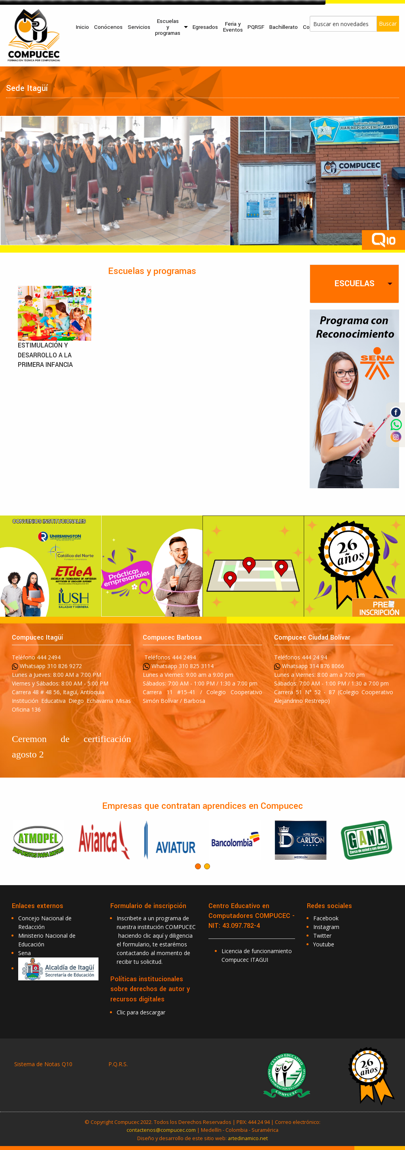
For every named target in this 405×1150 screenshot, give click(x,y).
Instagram (326, 927)
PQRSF (256, 27)
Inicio (82, 27)
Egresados (205, 27)
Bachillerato (283, 27)
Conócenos (108, 27)
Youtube (323, 944)
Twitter (322, 935)
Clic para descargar (141, 1012)
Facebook (326, 918)
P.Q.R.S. (118, 1064)
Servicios (139, 27)
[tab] (354, 283)
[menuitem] (83, 27)
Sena (24, 953)
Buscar (388, 23)
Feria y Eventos (233, 27)
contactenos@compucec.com (161, 1129)
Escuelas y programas (167, 27)
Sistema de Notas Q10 (43, 1064)
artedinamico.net (248, 1138)
